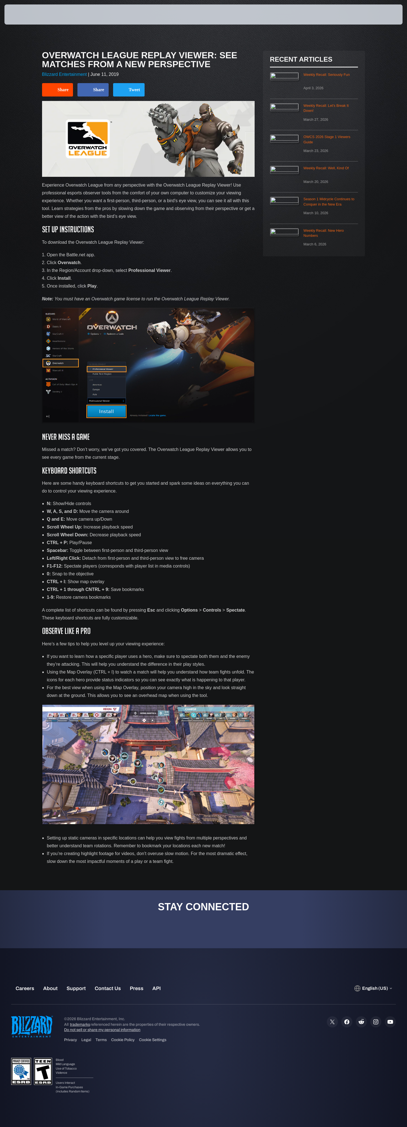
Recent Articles (301, 59)
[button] (383, 14)
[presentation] (25, 14)
